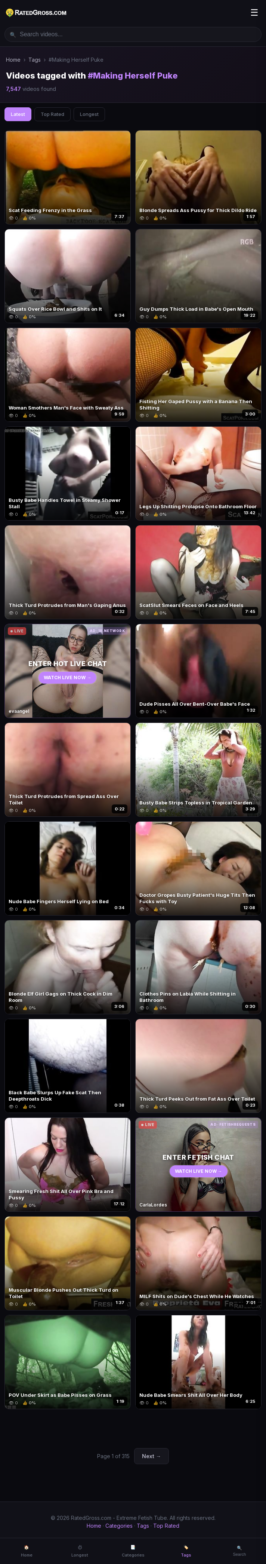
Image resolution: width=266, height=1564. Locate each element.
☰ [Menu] (254, 12)
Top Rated (52, 114)
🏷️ (186, 1551)
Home (13, 59)
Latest (18, 114)
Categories (119, 1525)
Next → (151, 1456)
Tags (34, 59)
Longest (89, 114)
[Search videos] (133, 34)
